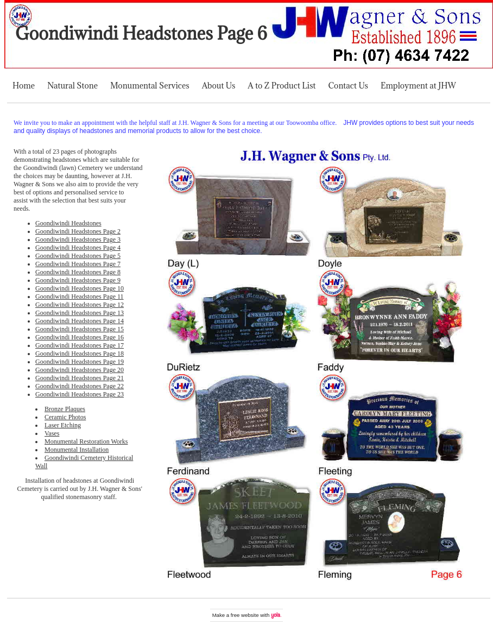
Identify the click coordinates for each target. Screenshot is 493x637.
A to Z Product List (281, 85)
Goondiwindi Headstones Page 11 (79, 296)
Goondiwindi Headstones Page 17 (79, 345)
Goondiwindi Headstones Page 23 (79, 394)
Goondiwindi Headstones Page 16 (79, 337)
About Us (219, 85)
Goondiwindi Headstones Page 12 (79, 304)
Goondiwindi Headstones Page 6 (141, 33)
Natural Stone (72, 85)
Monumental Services (149, 85)
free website (245, 615)
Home (23, 85)
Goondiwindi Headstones (68, 223)
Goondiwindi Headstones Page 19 (79, 361)
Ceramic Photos (65, 417)
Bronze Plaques (65, 409)
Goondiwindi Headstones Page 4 (78, 247)
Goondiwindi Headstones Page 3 (78, 239)
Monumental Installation (77, 449)
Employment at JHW (418, 85)
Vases (52, 433)
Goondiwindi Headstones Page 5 (78, 256)
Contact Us (348, 85)
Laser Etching (63, 425)
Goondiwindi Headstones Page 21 (79, 378)
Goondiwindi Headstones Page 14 (79, 321)
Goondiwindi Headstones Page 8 (78, 272)
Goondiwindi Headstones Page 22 (79, 386)
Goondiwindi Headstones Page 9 (78, 280)
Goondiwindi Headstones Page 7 (78, 264)
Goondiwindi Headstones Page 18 (79, 353)
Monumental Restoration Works (86, 441)
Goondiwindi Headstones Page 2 (78, 231)
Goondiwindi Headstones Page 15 (79, 329)
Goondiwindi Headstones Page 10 (79, 288)
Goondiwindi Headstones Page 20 (79, 370)
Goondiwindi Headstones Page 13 (79, 313)
